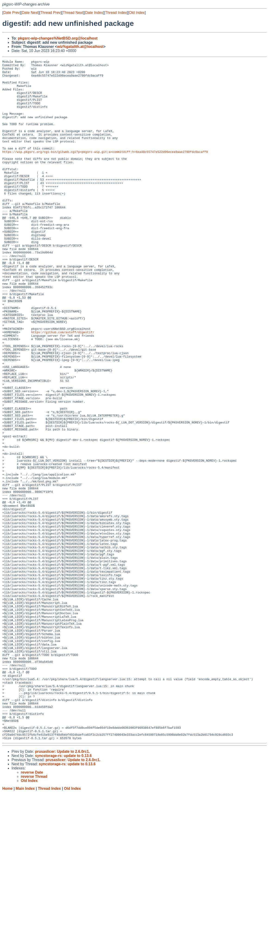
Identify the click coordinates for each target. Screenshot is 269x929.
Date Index (94, 13)
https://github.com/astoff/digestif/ (62, 387)
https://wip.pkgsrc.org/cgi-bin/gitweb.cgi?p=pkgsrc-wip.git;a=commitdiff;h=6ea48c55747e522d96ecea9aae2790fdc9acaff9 (105, 170)
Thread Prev (50, 13)
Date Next (30, 13)
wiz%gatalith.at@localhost (80, 47)
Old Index (137, 13)
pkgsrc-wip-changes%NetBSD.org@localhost (58, 38)
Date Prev (11, 13)
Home (7, 924)
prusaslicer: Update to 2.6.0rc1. (62, 887)
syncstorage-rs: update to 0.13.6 (63, 892)
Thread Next (73, 13)
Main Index (25, 924)
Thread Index (116, 13)
